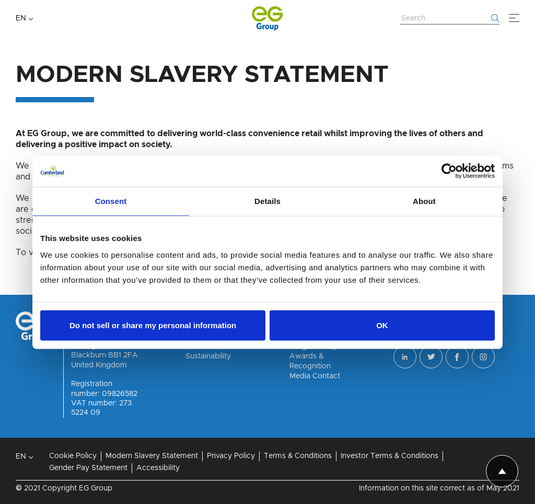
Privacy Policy (231, 456)
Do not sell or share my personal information (152, 324)
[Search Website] (449, 19)
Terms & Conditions (298, 456)
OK (382, 324)
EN (21, 18)
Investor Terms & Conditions (389, 456)
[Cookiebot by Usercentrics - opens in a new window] (449, 171)
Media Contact (314, 376)
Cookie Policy (73, 456)
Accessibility (158, 468)
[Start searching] (495, 18)
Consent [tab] (111, 201)
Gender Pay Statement (88, 468)
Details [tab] (267, 201)
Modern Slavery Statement (152, 456)
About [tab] (424, 201)
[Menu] (514, 18)
